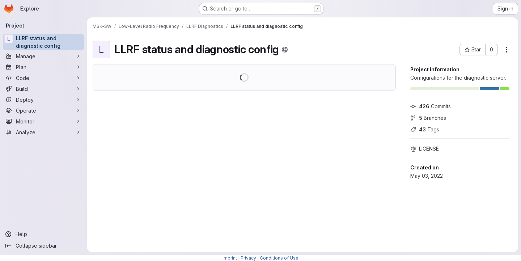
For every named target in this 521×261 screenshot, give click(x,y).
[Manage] (43, 56)
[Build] (43, 89)
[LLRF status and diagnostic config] (43, 42)
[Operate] (43, 110)
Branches (428, 118)
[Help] (43, 234)
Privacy (248, 258)
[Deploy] (43, 99)
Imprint (230, 258)
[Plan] (43, 67)
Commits (430, 106)
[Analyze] (43, 132)
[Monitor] (43, 121)
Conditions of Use (279, 258)
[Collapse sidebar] (43, 246)
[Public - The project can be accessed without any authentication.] (285, 49)
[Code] (43, 78)
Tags (424, 129)
